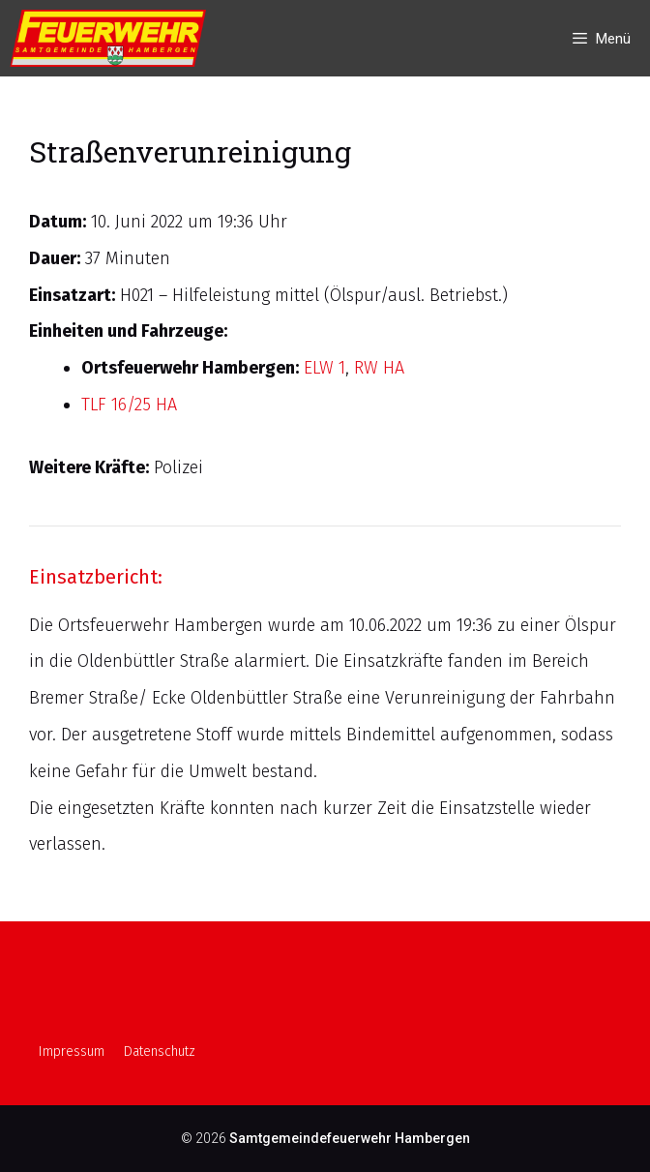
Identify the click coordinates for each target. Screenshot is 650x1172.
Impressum (71, 1051)
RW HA (379, 367)
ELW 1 (324, 367)
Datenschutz (159, 1051)
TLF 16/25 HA (129, 404)
